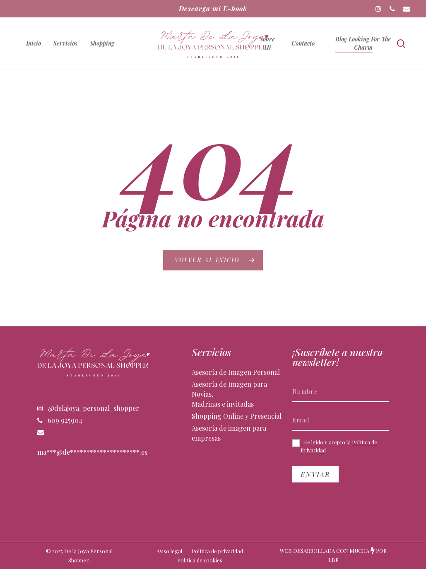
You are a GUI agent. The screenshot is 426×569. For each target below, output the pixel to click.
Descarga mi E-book (213, 8)
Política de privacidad (217, 551)
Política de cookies (199, 560)
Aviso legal (169, 551)
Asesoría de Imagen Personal (236, 372)
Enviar (315, 474)
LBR (333, 559)
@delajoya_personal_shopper (88, 408)
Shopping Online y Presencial (237, 416)
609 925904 (59, 420)
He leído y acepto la (334, 446)
